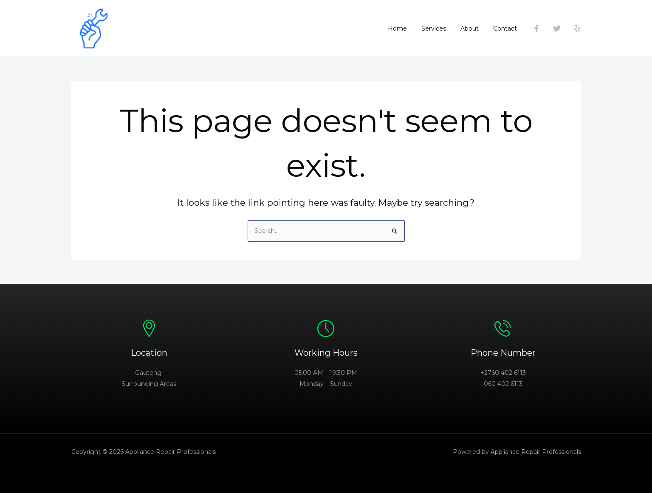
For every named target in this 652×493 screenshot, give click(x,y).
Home (406, 28)
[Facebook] (536, 28)
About (473, 28)
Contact (506, 28)
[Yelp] (577, 28)
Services (440, 28)
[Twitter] (557, 28)
